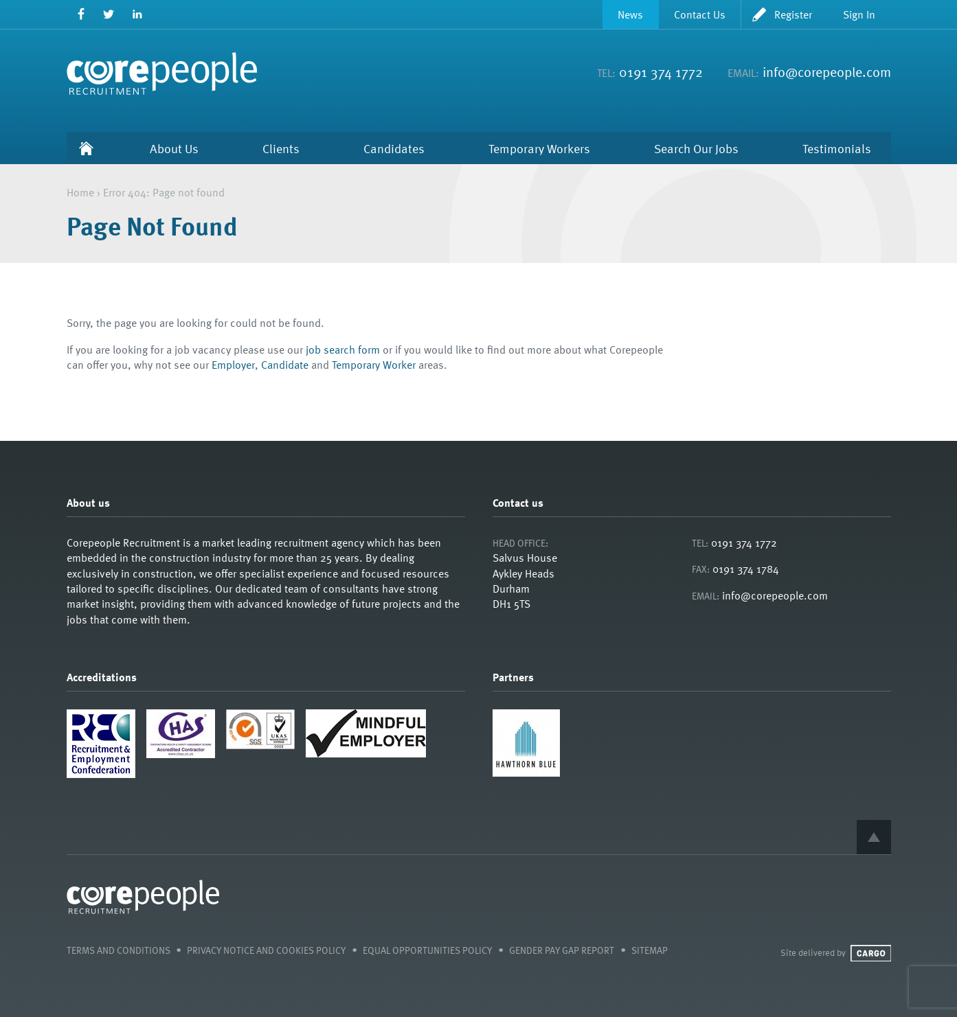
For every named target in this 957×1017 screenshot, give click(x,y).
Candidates (394, 148)
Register (793, 14)
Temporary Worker (374, 364)
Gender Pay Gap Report (561, 950)
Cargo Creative (871, 953)
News (630, 14)
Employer (233, 364)
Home (86, 148)
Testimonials (836, 148)
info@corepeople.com (827, 71)
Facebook (81, 14)
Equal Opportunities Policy (427, 950)
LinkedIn (137, 14)
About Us (174, 148)
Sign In (859, 14)
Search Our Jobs (696, 148)
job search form (343, 349)
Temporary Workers (539, 148)
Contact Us (699, 14)
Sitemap (649, 950)
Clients (281, 148)
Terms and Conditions (118, 950)
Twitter (109, 14)
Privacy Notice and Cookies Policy (266, 950)
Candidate (284, 364)
